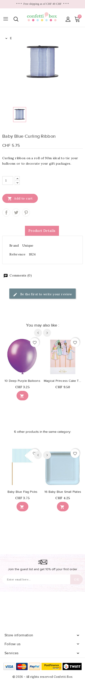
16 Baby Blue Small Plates (62, 492)
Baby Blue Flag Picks (22, 492)
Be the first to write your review (42, 294)
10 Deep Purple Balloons (22, 381)
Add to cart (20, 198)
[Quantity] (7, 180)
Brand (14, 245)
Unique (28, 245)
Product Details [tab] (42, 230)
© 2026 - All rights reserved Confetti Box (42, 677)
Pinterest (26, 212)
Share (6, 212)
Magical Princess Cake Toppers (63, 381)
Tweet (16, 212)
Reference (17, 254)
